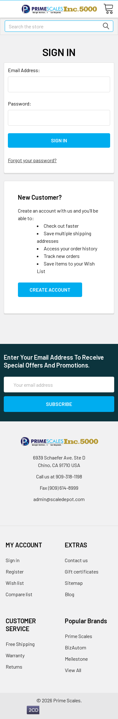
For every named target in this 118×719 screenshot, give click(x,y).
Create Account (50, 290)
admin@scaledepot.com (59, 499)
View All (73, 670)
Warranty (15, 655)
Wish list (15, 583)
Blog (69, 594)
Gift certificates (81, 571)
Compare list (19, 594)
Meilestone (76, 659)
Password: (19, 103)
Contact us (76, 560)
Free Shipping (20, 644)
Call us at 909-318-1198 (59, 476)
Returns (14, 667)
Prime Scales (78, 636)
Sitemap (74, 583)
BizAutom (75, 647)
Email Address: (24, 70)
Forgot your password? (32, 160)
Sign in (13, 560)
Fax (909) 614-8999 (59, 488)
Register (15, 571)
